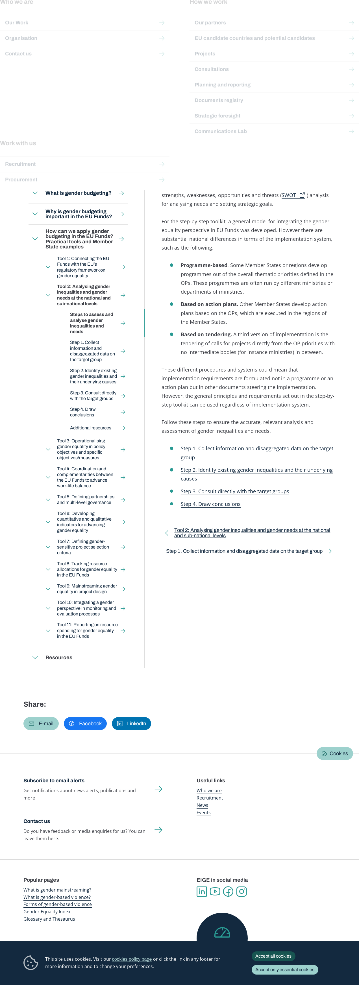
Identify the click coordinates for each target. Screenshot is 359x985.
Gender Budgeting (154, 53)
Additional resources (90, 427)
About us (322, 16)
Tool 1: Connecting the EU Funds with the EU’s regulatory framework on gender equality (83, 267)
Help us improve (222, 946)
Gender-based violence (203, 16)
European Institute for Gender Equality (30, 17)
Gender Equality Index (243, 16)
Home (35, 53)
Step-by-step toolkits (113, 53)
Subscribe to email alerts (53, 780)
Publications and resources (117, 16)
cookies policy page (132, 959)
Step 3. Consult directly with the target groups (93, 395)
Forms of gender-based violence (57, 904)
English (75, 102)
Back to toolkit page (64, 148)
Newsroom (80, 16)
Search (346, 16)
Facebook (228, 891)
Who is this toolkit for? (59, 172)
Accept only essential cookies (284, 969)
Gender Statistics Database (286, 16)
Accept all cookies (273, 956)
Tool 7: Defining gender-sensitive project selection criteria (83, 547)
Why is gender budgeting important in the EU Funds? (78, 214)
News (202, 805)
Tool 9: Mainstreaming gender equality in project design (87, 589)
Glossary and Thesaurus (49, 919)
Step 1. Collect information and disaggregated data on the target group (92, 351)
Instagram (241, 891)
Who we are (209, 790)
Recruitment (210, 798)
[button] (40, 723)
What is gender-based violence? (57, 897)
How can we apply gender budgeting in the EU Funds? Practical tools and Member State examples (109, 58)
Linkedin (202, 891)
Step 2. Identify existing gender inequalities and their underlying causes (93, 376)
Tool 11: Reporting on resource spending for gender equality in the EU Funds (87, 630)
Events (204, 812)
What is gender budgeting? (78, 193)
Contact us (36, 821)
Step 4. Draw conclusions (83, 412)
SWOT (289, 194)
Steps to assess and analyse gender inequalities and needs (91, 323)
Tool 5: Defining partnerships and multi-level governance (86, 499)
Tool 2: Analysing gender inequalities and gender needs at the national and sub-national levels (105, 64)
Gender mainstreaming (162, 16)
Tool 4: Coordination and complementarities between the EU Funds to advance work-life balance (85, 477)
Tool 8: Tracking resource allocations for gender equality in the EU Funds (87, 569)
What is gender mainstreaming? (57, 890)
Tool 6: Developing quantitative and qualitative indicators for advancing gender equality (84, 522)
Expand (35, 193)
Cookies (339, 753)
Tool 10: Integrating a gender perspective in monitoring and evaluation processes (86, 608)
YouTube (215, 891)
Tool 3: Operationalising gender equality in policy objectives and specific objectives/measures (81, 449)
